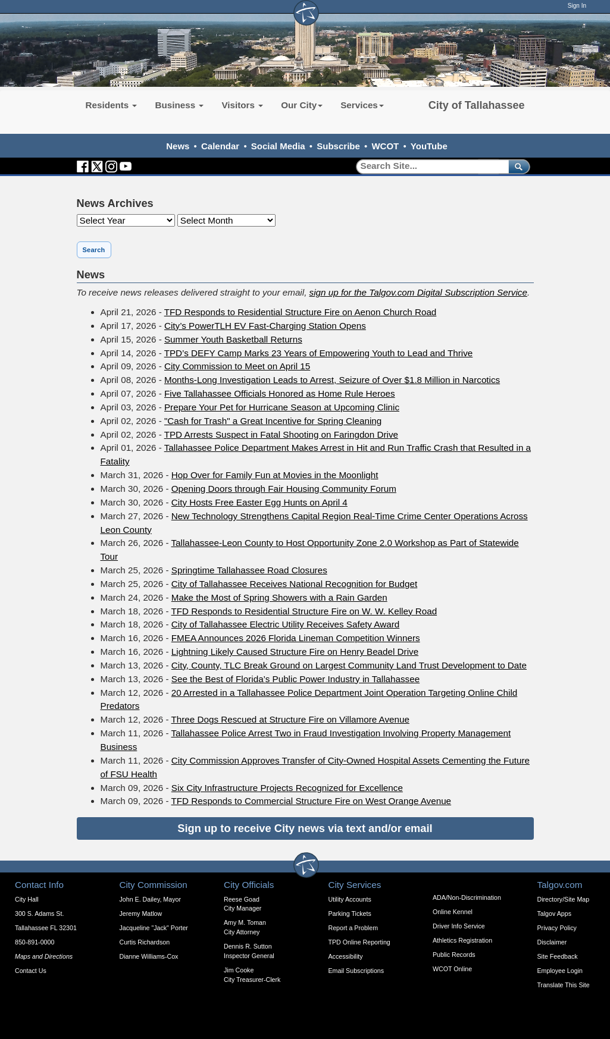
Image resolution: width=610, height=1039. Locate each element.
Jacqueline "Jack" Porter (154, 927)
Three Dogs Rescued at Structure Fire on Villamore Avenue (290, 719)
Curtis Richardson (145, 942)
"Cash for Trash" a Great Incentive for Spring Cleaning (272, 421)
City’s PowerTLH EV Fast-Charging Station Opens (265, 326)
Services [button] (362, 105)
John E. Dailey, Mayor (150, 899)
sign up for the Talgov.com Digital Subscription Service (418, 292)
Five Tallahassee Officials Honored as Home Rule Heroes (279, 393)
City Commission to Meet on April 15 (237, 366)
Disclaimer (552, 942)
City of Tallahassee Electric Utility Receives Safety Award (285, 624)
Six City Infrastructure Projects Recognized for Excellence (287, 788)
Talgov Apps (554, 913)
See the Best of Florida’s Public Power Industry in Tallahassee (295, 679)
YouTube (429, 146)
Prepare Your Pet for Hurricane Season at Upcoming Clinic (281, 407)
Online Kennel (453, 911)
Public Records (454, 954)
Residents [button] (111, 105)
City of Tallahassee (476, 105)
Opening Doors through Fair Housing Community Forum (283, 489)
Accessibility (346, 956)
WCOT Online (452, 968)
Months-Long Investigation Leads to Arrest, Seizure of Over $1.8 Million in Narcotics (332, 380)
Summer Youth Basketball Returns (233, 339)
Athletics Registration (462, 940)
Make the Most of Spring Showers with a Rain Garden (279, 597)
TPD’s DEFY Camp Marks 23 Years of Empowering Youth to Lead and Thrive (318, 353)
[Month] (226, 220)
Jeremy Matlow (141, 913)
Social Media (278, 146)
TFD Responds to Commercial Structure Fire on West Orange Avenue (311, 801)
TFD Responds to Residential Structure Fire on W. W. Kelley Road (304, 611)
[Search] (428, 166)
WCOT (385, 146)
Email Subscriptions (356, 970)
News (177, 146)
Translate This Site (563, 984)
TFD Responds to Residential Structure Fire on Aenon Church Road (300, 312)
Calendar (220, 146)
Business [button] (179, 105)
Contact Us (30, 970)
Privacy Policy (557, 927)
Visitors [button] (242, 105)
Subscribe (338, 146)
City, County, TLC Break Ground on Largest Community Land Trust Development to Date (349, 665)
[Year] (126, 220)
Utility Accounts (350, 899)
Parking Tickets (350, 913)
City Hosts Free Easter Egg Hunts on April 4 (259, 502)
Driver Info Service (459, 926)
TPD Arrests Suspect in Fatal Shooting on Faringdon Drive (281, 434)
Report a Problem (353, 927)
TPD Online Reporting (359, 942)
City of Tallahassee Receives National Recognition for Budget (294, 584)
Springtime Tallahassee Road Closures (249, 570)
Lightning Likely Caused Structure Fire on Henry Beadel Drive (294, 651)
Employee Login (560, 970)
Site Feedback (557, 956)
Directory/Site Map (563, 899)
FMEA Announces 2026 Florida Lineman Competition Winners (295, 638)
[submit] (516, 166)
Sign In (577, 5)
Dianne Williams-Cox (149, 956)
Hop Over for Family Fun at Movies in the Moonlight (274, 475)
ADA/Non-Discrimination (467, 897)
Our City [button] (302, 105)
